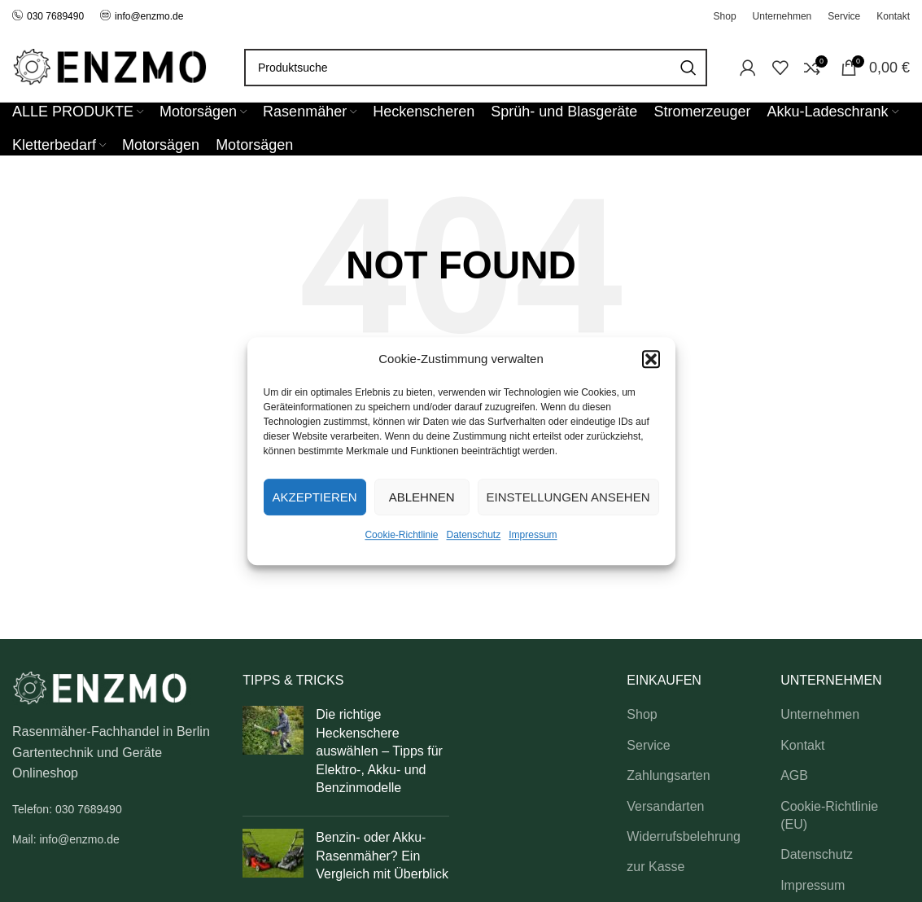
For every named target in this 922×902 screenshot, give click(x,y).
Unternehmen (819, 714)
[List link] (115, 809)
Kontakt (802, 745)
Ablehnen (422, 497)
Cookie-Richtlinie (401, 535)
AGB (794, 775)
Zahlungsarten (668, 775)
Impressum (533, 535)
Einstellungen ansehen (568, 497)
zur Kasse (655, 867)
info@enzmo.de (149, 16)
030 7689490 (48, 16)
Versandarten (665, 806)
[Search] (475, 67)
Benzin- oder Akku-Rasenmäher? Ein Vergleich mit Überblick (382, 855)
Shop (642, 714)
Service (648, 745)
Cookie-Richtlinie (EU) (829, 815)
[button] (651, 359)
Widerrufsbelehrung (684, 836)
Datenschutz (474, 535)
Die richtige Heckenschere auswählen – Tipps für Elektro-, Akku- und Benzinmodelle (379, 751)
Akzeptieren (315, 497)
